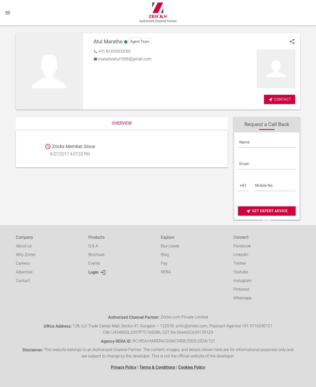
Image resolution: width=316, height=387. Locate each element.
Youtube (240, 272)
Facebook (242, 246)
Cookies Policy (191, 367)
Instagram (242, 280)
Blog (165, 254)
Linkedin (240, 254)
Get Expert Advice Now (267, 211)
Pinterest (241, 289)
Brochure (96, 254)
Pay (164, 263)
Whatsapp (242, 298)
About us (24, 246)
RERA (166, 272)
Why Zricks (25, 254)
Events (94, 263)
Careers (23, 263)
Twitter (239, 263)
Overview (122, 123)
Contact (23, 280)
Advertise (24, 272)
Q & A (93, 246)
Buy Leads (170, 246)
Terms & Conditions (157, 367)
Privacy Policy (123, 367)
